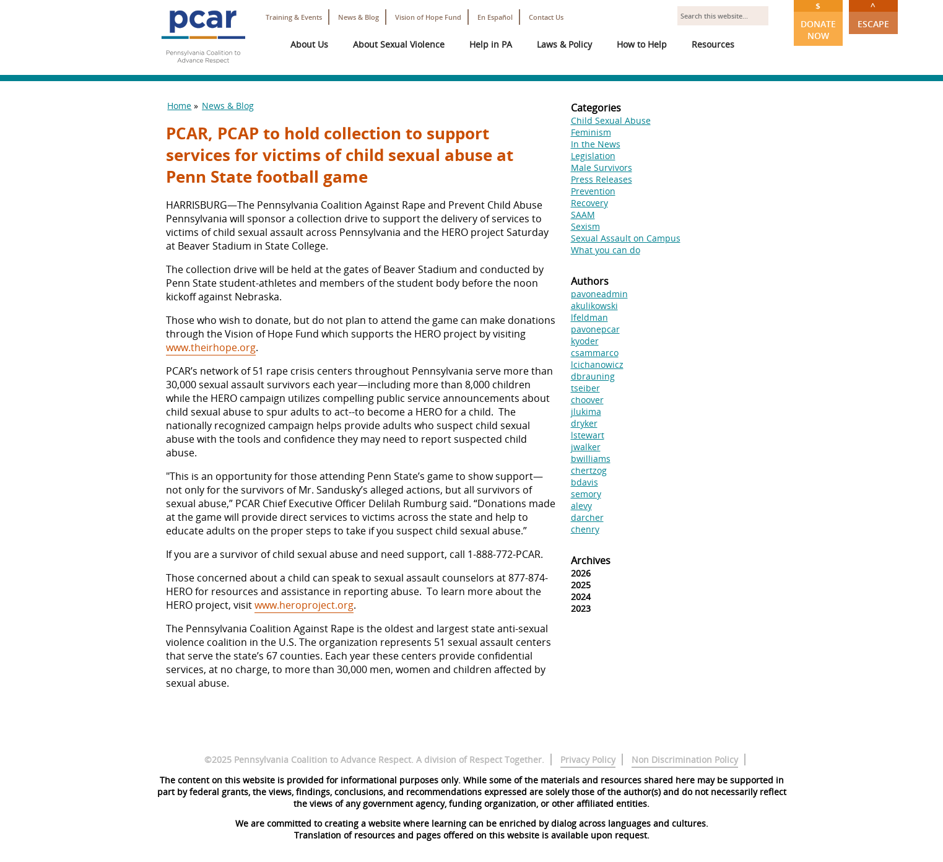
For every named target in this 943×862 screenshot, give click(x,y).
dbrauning (593, 376)
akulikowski (594, 305)
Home (179, 105)
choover (587, 400)
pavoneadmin (599, 294)
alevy (581, 506)
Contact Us (546, 17)
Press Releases (601, 179)
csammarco (595, 353)
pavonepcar (595, 329)
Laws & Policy (564, 44)
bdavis (584, 482)
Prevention (593, 191)
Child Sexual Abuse (611, 120)
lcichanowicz (597, 364)
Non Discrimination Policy (685, 759)
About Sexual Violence (399, 44)
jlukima (586, 411)
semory (586, 494)
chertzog (589, 470)
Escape (873, 15)
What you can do (605, 250)
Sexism (585, 226)
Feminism (591, 132)
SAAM (583, 214)
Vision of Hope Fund (428, 17)
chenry (585, 529)
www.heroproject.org (304, 605)
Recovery (589, 203)
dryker (584, 423)
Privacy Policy (587, 759)
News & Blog (358, 17)
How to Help (642, 44)
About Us (309, 44)
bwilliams (591, 458)
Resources (713, 44)
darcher (587, 517)
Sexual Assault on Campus (625, 238)
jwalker (586, 447)
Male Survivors (601, 167)
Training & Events (294, 17)
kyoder (585, 341)
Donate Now (818, 20)
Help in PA (490, 44)
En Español (495, 17)
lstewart (587, 435)
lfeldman (589, 317)
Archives (591, 560)
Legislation (593, 156)
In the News (595, 144)
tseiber (585, 388)
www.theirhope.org (211, 347)
